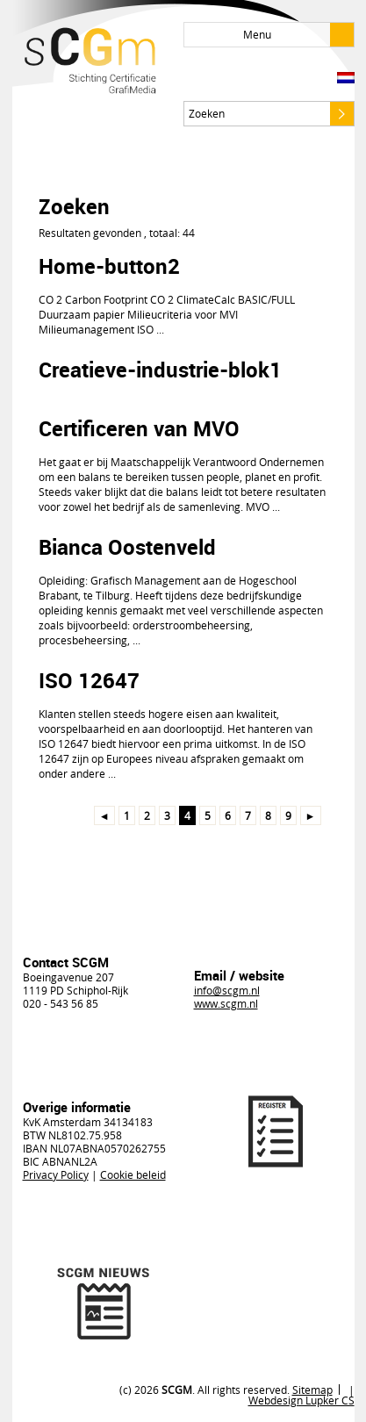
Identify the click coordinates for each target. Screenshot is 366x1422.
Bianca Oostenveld (127, 547)
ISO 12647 (89, 680)
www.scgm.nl (226, 1003)
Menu (298, 35)
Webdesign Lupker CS (301, 1400)
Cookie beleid (133, 1174)
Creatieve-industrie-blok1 (160, 370)
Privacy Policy (56, 1174)
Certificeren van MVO (139, 428)
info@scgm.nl (227, 990)
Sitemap (312, 1389)
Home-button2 (109, 266)
